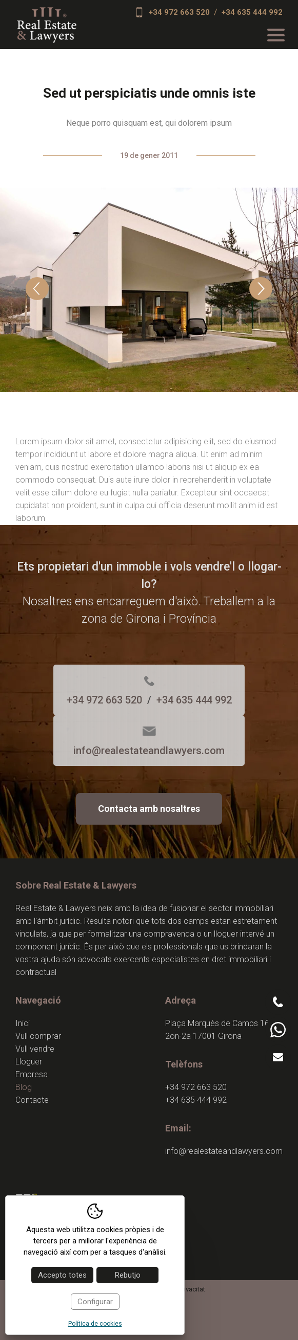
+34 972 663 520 (179, 12)
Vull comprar (38, 1036)
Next (260, 288)
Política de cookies (95, 1323)
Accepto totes (62, 1275)
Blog (23, 1087)
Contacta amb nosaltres (149, 808)
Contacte (32, 1100)
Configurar (95, 1301)
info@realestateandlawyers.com (149, 750)
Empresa (31, 1074)
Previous (37, 288)
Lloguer (28, 1061)
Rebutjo (128, 1275)
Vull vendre (34, 1049)
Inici (22, 1023)
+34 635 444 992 (252, 12)
